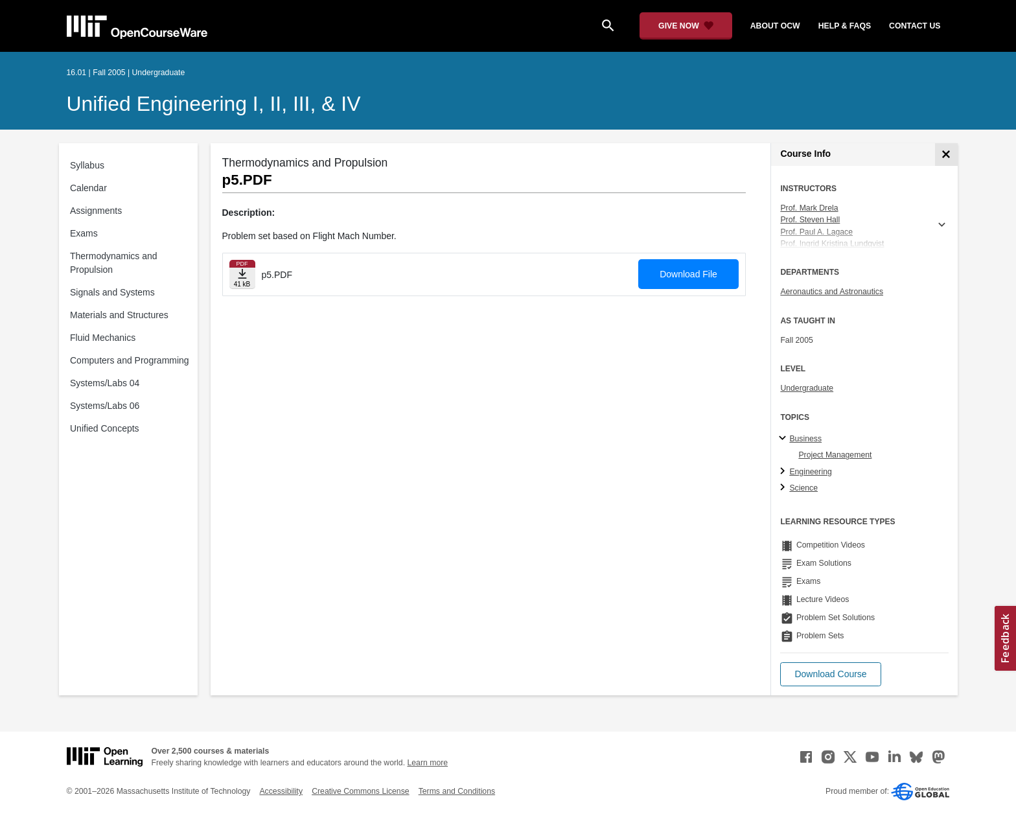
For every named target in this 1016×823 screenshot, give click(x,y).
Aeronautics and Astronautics (831, 291)
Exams (84, 233)
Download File (688, 274)
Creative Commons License (360, 791)
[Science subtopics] (784, 488)
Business (805, 438)
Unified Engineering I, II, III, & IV (214, 103)
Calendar (88, 188)
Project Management (835, 454)
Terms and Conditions (457, 791)
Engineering (810, 471)
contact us (914, 25)
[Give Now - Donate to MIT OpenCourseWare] (686, 26)
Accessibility (281, 791)
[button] (830, 674)
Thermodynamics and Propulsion (113, 263)
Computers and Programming (129, 360)
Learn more (427, 762)
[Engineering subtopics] (784, 471)
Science (803, 488)
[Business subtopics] (784, 438)
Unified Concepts (104, 428)
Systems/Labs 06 (104, 405)
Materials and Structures (119, 315)
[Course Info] (946, 154)
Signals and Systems (112, 292)
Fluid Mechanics (102, 337)
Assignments (96, 210)
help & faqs (844, 25)
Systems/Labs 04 (104, 383)
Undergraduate (806, 388)
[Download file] (242, 274)
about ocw (775, 25)
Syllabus (87, 165)
